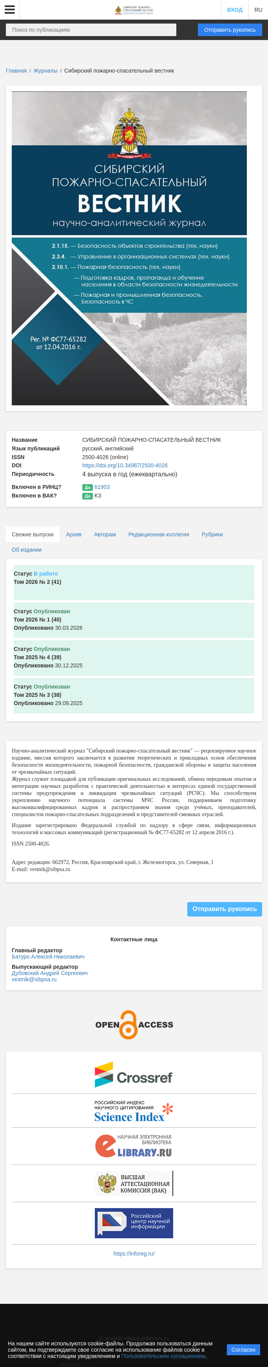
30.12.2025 (48, 657)
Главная (16, 70)
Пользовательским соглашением (163, 1356)
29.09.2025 (48, 695)
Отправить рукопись (230, 30)
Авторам (105, 534)
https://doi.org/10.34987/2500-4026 (125, 465)
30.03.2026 (48, 619)
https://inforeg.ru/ (133, 1253)
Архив (73, 534)
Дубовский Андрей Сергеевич (50, 973)
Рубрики (212, 534)
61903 (102, 487)
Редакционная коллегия (159, 534)
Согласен (243, 1350)
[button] (10, 10)
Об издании (27, 550)
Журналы (46, 70)
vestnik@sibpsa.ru (34, 979)
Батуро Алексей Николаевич (48, 956)
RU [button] (258, 10)
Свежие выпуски (33, 534)
